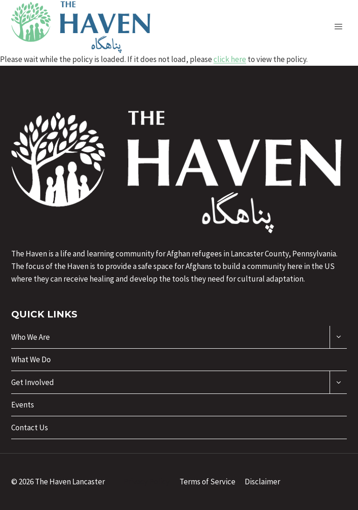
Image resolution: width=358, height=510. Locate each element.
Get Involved (32, 382)
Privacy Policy (147, 481)
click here (229, 59)
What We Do (31, 359)
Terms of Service (207, 481)
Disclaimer (262, 481)
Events (22, 405)
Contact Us (29, 427)
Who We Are (30, 337)
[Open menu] (338, 26)
